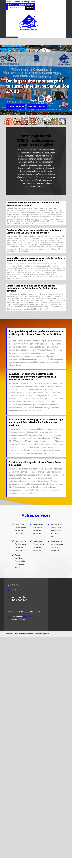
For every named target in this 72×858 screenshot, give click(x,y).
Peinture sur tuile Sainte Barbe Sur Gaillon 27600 (38, 529)
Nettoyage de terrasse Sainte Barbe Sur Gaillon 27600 (57, 546)
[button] (25, 113)
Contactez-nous (15, 106)
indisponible (13, 1)
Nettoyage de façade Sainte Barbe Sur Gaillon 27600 (20, 546)
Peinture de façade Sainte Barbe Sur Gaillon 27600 (38, 546)
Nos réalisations (36, 106)
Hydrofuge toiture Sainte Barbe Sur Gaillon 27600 (20, 529)
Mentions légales (41, 634)
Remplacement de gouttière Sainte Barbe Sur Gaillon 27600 (57, 530)
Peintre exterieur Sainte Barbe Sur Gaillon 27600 (20, 561)
